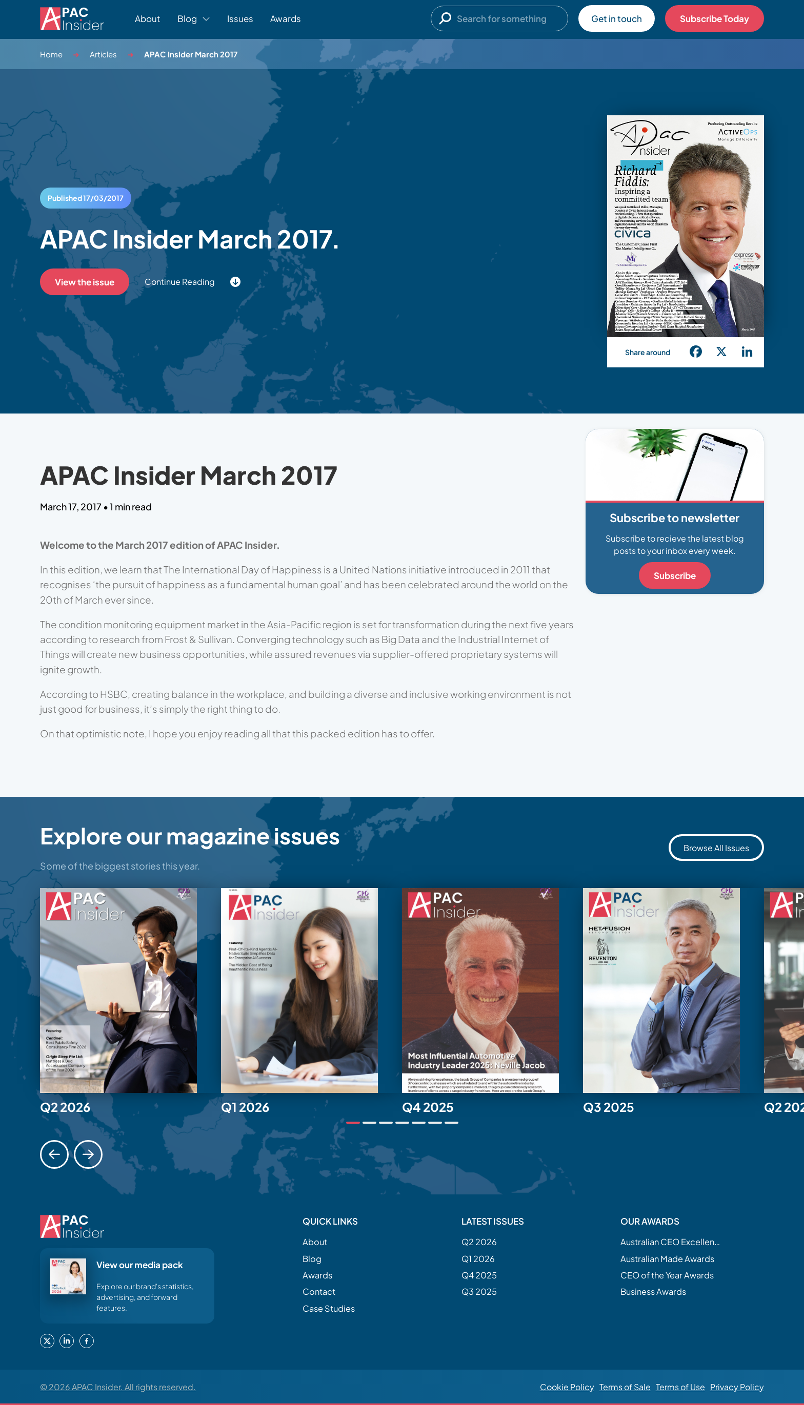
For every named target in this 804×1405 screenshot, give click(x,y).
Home (51, 54)
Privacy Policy (737, 1386)
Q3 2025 (479, 1291)
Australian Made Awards (667, 1258)
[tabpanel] (130, 990)
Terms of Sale (625, 1386)
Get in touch (616, 18)
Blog (312, 1258)
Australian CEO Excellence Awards (671, 1241)
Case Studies (329, 1308)
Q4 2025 (479, 1275)
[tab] (353, 1123)
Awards (285, 18)
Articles (103, 54)
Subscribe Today (714, 18)
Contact (319, 1291)
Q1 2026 (478, 1258)
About (147, 18)
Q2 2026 (479, 1241)
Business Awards (653, 1291)
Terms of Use (680, 1386)
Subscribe (675, 575)
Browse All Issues (716, 847)
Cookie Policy (567, 1386)
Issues (240, 18)
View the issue (84, 281)
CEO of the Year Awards (667, 1275)
